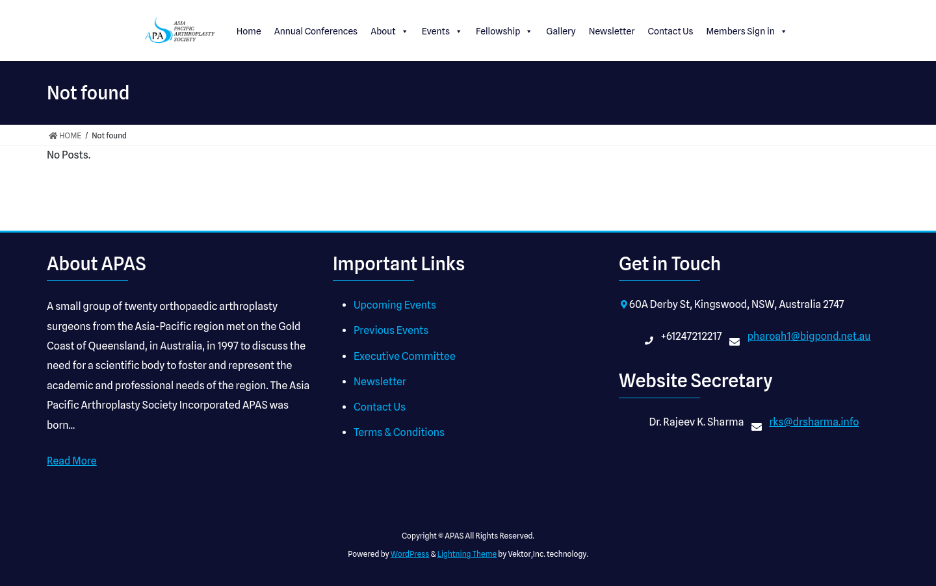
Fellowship (504, 31)
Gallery (560, 31)
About (389, 31)
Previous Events (391, 330)
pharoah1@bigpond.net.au (809, 336)
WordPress (410, 554)
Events (442, 31)
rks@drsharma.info (814, 422)
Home (249, 31)
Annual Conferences (316, 31)
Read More (72, 461)
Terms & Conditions (399, 432)
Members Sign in (747, 31)
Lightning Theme (467, 554)
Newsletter (612, 31)
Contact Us (670, 31)
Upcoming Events (395, 305)
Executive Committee (405, 356)
